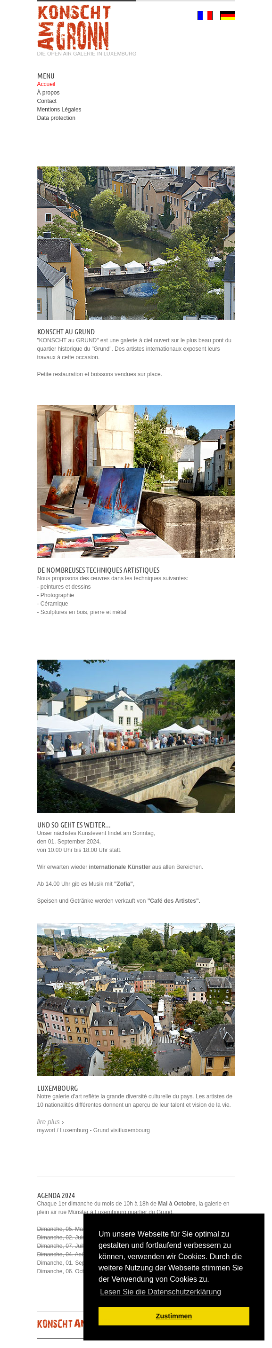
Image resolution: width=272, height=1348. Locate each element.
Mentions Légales (59, 109)
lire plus (48, 1122)
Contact (47, 101)
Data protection (56, 118)
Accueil (46, 84)
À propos (48, 92)
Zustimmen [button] (174, 1316)
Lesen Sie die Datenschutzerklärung (160, 1292)
